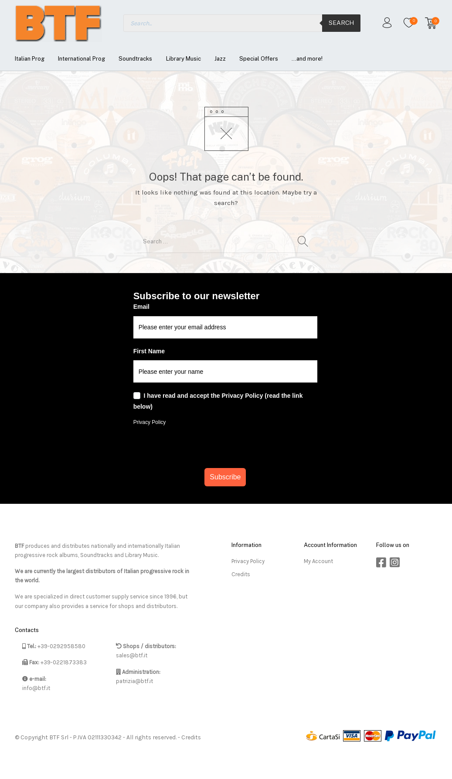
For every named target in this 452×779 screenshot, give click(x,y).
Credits (240, 574)
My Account (318, 561)
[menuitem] (29, 58)
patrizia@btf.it (134, 681)
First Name (149, 351)
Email (141, 306)
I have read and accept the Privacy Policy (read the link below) (218, 401)
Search (341, 22)
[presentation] (225, 447)
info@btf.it (36, 688)
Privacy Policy (149, 422)
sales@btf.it (131, 655)
